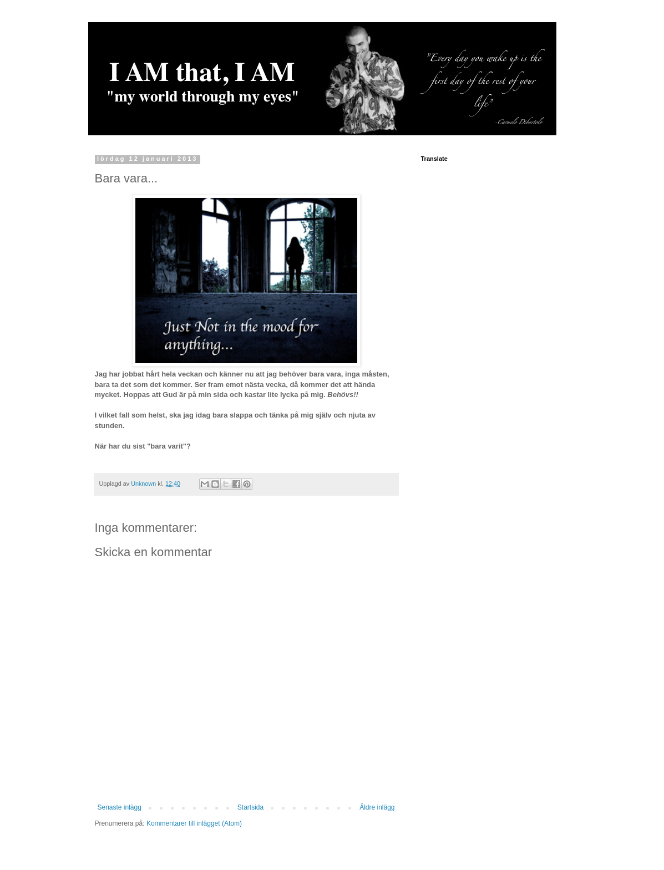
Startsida (250, 807)
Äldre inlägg (376, 807)
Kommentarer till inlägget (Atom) (194, 823)
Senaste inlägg (119, 807)
